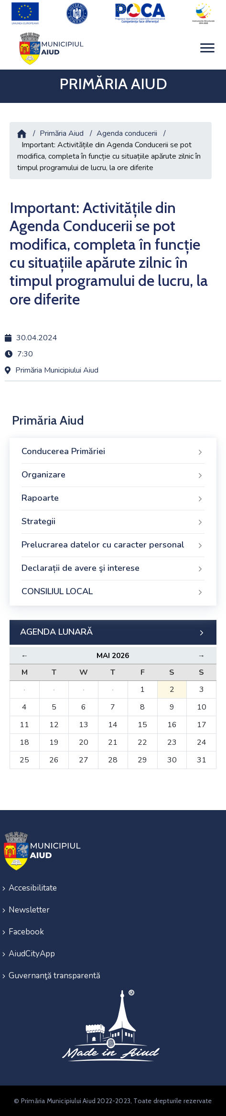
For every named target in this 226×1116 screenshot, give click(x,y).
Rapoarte (113, 498)
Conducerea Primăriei (113, 452)
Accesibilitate (33, 888)
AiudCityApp (32, 953)
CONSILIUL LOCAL (113, 592)
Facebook (26, 931)
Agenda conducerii (127, 133)
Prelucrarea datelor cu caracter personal (113, 545)
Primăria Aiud (62, 133)
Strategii (113, 522)
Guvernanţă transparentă (54, 975)
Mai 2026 (113, 655)
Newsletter (29, 909)
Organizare (113, 475)
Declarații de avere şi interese (113, 568)
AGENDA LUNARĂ (113, 632)
